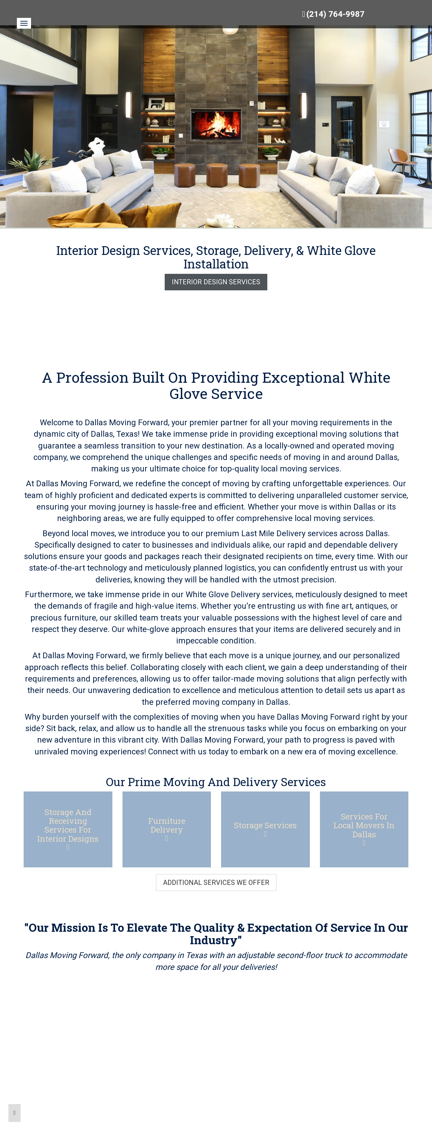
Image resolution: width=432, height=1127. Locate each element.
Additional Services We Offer (216, 882)
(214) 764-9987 (335, 14)
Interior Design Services (216, 282)
